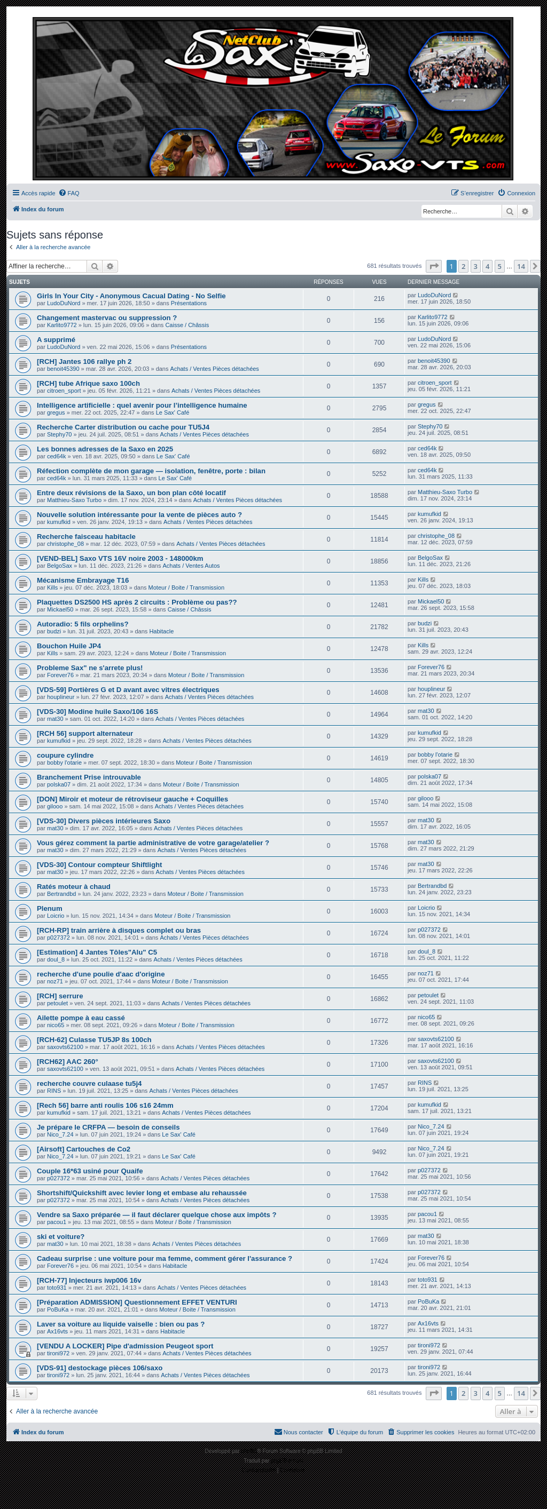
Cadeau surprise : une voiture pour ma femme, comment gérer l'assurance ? (164, 1258)
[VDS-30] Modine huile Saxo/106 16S (97, 712)
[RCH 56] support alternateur (85, 733)
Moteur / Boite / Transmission (186, 587)
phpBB (249, 1451)
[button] (434, 266)
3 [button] (476, 266)
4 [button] (487, 266)
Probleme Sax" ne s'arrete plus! (90, 668)
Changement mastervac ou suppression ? (107, 318)
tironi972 (58, 1353)
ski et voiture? (60, 1237)
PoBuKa (57, 1309)
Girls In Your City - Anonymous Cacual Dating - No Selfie (131, 296)
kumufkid (59, 522)
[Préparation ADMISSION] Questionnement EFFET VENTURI (137, 1302)
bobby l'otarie (64, 762)
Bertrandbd (61, 894)
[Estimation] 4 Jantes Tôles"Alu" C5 (97, 952)
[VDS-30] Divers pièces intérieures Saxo (103, 821)
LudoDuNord (63, 303)
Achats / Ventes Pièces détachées (214, 369)
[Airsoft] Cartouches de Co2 (83, 1149)
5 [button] (500, 266)
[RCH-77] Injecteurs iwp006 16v (89, 1280)
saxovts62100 (65, 1047)
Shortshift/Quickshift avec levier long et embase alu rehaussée (142, 1193)
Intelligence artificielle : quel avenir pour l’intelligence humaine (142, 405)
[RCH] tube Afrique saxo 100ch (88, 383)
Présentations (189, 303)
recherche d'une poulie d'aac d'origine (101, 974)
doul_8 (56, 959)
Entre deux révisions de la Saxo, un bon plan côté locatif (131, 493)
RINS (54, 1090)
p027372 (58, 937)
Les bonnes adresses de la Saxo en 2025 (105, 449)
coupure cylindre (65, 755)
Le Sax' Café (173, 412)
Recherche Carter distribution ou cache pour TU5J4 (123, 427)
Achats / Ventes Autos (191, 565)
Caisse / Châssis (187, 325)
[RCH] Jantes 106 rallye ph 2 (84, 362)
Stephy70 (59, 434)
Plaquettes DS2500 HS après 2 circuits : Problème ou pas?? (137, 602)
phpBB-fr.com (287, 1461)
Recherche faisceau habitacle (86, 537)
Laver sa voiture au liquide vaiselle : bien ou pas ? (121, 1324)
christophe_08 (65, 544)
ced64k (56, 456)
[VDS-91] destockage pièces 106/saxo (99, 1368)
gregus (56, 412)
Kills (52, 587)
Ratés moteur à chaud (74, 887)
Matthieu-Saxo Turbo (74, 500)
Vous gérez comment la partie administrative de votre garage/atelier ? (153, 843)
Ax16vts (57, 1331)
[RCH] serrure (60, 996)
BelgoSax (59, 565)
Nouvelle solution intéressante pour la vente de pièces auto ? (139, 515)
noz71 (55, 981)
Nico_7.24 (60, 1134)
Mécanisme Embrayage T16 (83, 580)
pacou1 (56, 1222)
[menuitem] (69, 193)
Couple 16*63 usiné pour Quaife (90, 1171)
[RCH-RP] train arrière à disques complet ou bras (119, 930)
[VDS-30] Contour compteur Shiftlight (99, 865)
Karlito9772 (62, 325)
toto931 (57, 1287)
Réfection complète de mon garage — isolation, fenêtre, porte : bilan (151, 471)
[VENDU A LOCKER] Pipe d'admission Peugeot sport (125, 1346)
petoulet (57, 1003)
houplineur (60, 697)
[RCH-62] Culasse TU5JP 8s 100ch (94, 1040)
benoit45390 (63, 369)
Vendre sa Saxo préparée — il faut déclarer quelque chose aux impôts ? (157, 1215)
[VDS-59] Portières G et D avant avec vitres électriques (128, 690)
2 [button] (463, 266)
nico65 (55, 1025)
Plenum (49, 908)
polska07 (59, 784)
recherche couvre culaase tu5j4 (89, 1083)
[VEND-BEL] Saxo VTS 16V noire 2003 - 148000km (120, 558)
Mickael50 (60, 609)
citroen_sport (64, 390)
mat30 (55, 719)
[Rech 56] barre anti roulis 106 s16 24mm (105, 1105)
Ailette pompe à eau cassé (81, 1018)
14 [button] (521, 266)
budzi (54, 631)
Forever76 (60, 675)
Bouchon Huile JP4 (69, 646)
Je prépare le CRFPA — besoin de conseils (108, 1127)
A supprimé (56, 340)
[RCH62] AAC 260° (67, 1062)
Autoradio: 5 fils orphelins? (82, 624)
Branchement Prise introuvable (89, 777)
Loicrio (55, 915)
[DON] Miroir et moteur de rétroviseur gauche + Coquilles (132, 799)
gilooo (54, 806)
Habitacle (161, 631)
